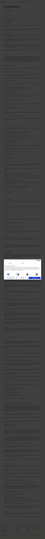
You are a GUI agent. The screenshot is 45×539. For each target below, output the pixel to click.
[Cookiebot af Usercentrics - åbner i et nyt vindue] (37, 260)
